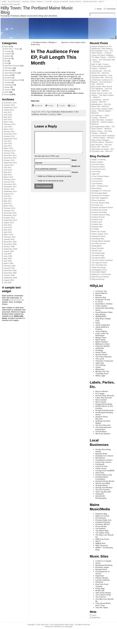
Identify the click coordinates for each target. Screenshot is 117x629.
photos (7, 75)
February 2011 (9, 208)
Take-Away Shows (103, 593)
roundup (7, 82)
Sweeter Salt (96, 251)
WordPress (95, 617)
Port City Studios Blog (100, 203)
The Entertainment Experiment (103, 428)
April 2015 (8, 119)
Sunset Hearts (101, 354)
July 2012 (7, 167)
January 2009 (9, 268)
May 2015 (8, 117)
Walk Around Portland (100, 277)
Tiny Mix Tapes (101, 607)
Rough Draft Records (104, 410)
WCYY (98, 541)
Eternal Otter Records (104, 396)
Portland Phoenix (102, 522)
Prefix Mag (100, 588)
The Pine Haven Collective (102, 260)
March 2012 (8, 177)
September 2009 (10, 249)
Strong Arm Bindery (103, 487)
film (5, 61)
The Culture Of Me (103, 595)
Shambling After (97, 239)
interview (8, 70)
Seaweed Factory (98, 236)
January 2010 (9, 239)
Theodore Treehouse (104, 361)
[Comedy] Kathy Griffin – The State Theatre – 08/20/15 (103, 127)
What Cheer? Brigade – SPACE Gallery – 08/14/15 (102, 141)
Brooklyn (8, 68)
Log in (93, 615)
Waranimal (99, 369)
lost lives (43, 114)
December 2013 (10, 134)
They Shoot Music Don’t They (103, 604)
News (6, 46)
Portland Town (97, 227)
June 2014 (8, 127)
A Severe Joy (101, 291)
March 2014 (8, 129)
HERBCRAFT (101, 316)
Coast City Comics (103, 462)
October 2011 (9, 189)
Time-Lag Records (103, 492)
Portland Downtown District (102, 207)
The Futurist (100, 597)
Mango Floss (100, 338)
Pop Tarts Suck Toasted (101, 585)
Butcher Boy (100, 297)
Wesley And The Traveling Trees (102, 372)
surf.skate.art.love (98, 243)
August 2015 (9, 110)
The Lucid (99, 359)
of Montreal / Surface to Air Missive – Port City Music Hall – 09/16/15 (102, 82)
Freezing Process (98, 169)
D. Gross (99, 302)
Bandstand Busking (103, 565)
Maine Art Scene (102, 516)
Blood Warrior (101, 293)
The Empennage (98, 253)
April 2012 (8, 175)
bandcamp (55, 112)
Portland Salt (96, 222)
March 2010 (8, 234)
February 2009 (9, 266)
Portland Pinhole (98, 217)
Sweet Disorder (97, 248)
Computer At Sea (102, 299)
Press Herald (100, 526)
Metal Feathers (101, 342)
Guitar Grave (100, 468)
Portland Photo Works (104, 481)
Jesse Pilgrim (101, 331)
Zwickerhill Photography (101, 497)
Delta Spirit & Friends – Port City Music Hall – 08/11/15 (102, 150)
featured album (67, 112)
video (6, 92)
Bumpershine (101, 569)
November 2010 (10, 215)
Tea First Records (103, 425)
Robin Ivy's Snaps (98, 231)
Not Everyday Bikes (99, 193)
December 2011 (10, 184)
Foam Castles (101, 306)
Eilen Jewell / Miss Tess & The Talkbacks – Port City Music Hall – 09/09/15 (101, 88)
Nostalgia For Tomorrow (101, 191)
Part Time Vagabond (99, 198)
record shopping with (12, 80)
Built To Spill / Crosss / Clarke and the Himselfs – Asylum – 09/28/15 (101, 66)
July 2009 (7, 254)
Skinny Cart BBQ (102, 483)
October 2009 (9, 246)
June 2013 (8, 143)
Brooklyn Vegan (102, 567)
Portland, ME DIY (102, 524)
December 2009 (10, 242)
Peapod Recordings (103, 404)
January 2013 (9, 153)
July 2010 (7, 225)
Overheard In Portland (100, 195)
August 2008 (9, 280)
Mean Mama (96, 188)
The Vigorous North (99, 263)
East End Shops (97, 164)
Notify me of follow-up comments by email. (55, 180)
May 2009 (8, 258)
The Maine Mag (101, 531)
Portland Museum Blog (100, 215)
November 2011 (10, 187)
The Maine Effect (98, 258)
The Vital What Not (99, 265)
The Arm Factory (102, 490)
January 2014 (9, 131)
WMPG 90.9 (100, 543)
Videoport (99, 494)
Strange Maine (101, 485)
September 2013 (10, 139)
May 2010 (8, 230)
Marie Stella (100, 340)
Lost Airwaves (97, 183)
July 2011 (7, 196)
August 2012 (9, 165)
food (6, 63)
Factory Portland (98, 167)
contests (7, 54)
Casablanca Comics (103, 460)
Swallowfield (96, 246)
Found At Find (101, 466)
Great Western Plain (103, 312)
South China (100, 352)
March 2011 (8, 206)
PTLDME (95, 229)
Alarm (98, 563)
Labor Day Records (103, 398)
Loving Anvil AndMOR (104, 471)
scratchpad (8, 85)
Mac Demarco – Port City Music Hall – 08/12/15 (101, 146)
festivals (7, 58)
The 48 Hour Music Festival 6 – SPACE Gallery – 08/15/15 (103, 137)
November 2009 (10, 244)
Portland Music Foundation (101, 478)
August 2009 (9, 251)
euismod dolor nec (16, 300)
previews (8, 78)
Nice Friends (52, 74)
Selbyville (99, 348)
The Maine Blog (97, 255)
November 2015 (10, 103)
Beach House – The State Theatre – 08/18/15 (101, 132)
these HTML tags (52, 160)
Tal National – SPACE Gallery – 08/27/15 (100, 101)
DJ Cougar (100, 393)
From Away (96, 171)
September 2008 (10, 278)
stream (7, 87)
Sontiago (99, 350)
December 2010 (10, 213)
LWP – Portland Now (99, 186)
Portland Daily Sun (103, 520)
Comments (111, 9)
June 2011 (8, 199)
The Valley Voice (102, 533)
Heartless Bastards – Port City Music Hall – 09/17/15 (101, 76)
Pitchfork (99, 582)
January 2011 (9, 211)
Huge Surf (95, 174)
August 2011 (9, 194)
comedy (7, 51)
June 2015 (8, 115)
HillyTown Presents (12, 66)
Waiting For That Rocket (101, 274)
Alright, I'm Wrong (98, 159)
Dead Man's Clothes (103, 304)
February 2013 (9, 151)
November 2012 (10, 158)
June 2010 (8, 227)
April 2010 (8, 232)
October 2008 (9, 275)
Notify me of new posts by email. (51, 185)
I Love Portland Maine (100, 176)
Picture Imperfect (98, 200)
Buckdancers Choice (104, 456)
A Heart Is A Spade (103, 561)
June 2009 (8, 256)
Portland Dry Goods (99, 210)
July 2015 (7, 112)
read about (79, 74)
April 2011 (8, 203)
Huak (97, 323)
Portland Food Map (99, 212)
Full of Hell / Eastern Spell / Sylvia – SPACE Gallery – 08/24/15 (102, 111)
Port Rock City (97, 205)
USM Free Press (102, 539)
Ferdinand (99, 464)
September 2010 (10, 220)
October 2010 (9, 218)
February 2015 (9, 124)
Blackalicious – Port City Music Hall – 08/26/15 (101, 105)
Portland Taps (96, 224)
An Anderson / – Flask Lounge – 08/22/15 (100, 116)
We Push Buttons (102, 434)
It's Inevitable (96, 179)
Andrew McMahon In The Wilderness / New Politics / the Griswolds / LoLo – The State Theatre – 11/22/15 (102, 49)
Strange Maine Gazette (100, 241)
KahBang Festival (65, 85)
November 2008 (10, 273)
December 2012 (10, 155)
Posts (99, 9)
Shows (6, 94)
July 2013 (7, 141)
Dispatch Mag (101, 514)
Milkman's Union (102, 344)
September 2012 (10, 163)
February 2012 (9, 179)
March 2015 (8, 122)
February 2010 (9, 237)
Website (75, 176)
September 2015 (10, 107)
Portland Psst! (97, 219)
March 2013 (8, 148)
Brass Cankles (97, 162)
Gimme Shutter (101, 578)
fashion (7, 56)
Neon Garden (101, 400)
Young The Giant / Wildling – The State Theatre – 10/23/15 (103, 56)
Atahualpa (68, 627)
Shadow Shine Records (101, 418)
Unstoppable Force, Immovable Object (99, 271)
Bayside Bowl (101, 454)
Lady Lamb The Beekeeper (102, 334)
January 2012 (9, 182)
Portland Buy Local (103, 475)
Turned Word (100, 431)
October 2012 (9, 160)
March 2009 (8, 263)
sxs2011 (7, 90)
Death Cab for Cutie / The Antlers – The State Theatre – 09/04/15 (102, 95)
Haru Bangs (100, 314)
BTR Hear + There (11, 49)
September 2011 (10, 191)
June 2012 (8, 170)
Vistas (98, 367)
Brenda (98, 295)
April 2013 (8, 146)
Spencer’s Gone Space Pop (73, 42)
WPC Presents (101, 545)
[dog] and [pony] (97, 279)
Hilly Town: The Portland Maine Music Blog (37, 10)
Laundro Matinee (102, 580)
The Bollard (100, 528)
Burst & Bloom (101, 391)
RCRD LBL (100, 591)
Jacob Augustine (102, 325)
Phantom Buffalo (102, 346)
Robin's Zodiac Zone (99, 234)
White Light (100, 376)
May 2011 (8, 201)
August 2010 (9, 223)
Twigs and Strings (98, 267)
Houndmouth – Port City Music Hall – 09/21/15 (101, 72)
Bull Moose (100, 458)
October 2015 (9, 105)
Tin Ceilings (100, 365)
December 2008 (10, 270)
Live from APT (97, 181)
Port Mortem (100, 518)
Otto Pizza (99, 473)
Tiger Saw (99, 363)
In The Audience (38, 72)
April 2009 (8, 261)
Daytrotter (99, 576)
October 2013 (9, 136)
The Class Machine (103, 357)
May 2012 (8, 172)
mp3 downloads (10, 73)
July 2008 (7, 282)
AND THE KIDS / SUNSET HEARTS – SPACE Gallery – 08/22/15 (102, 122)
